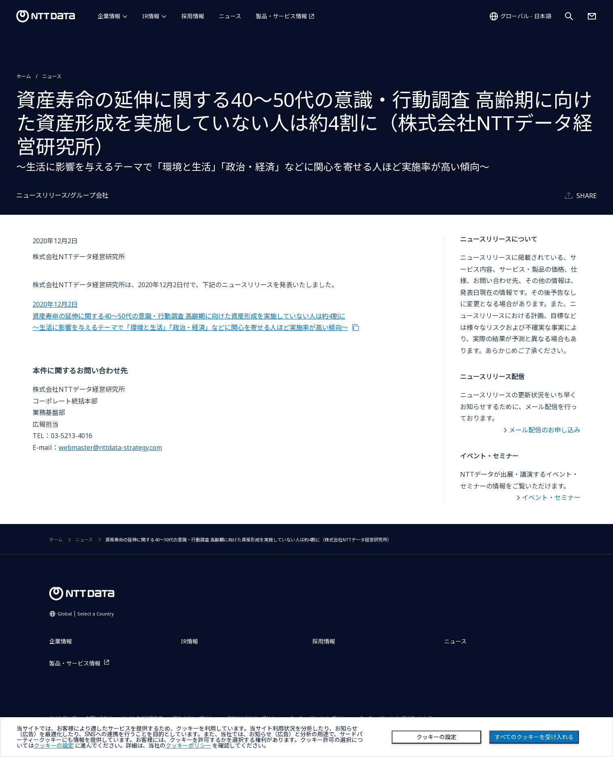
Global (85, 614)
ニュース (230, 16)
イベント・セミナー (551, 497)
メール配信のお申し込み (544, 429)
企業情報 (109, 16)
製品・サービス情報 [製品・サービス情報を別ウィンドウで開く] (281, 16)
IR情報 (150, 16)
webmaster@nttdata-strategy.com (110, 447)
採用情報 (192, 16)
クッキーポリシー (188, 745)
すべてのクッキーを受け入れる (534, 737)
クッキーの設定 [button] (54, 745)
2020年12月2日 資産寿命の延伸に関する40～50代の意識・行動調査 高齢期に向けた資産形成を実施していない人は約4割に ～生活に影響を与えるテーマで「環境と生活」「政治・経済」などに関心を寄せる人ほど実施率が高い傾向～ (190, 316)
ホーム (23, 76)
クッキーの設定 (436, 737)
